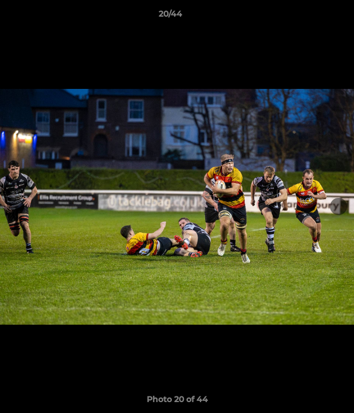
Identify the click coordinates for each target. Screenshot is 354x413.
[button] (313, 16)
